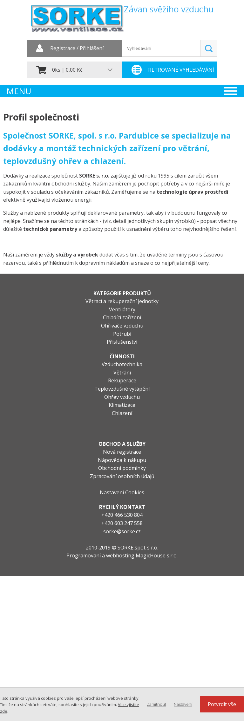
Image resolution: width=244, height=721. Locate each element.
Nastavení (183, 704)
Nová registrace (122, 451)
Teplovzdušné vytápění (122, 388)
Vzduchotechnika (122, 364)
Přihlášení (92, 48)
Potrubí (122, 333)
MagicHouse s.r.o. (157, 555)
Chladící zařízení (122, 317)
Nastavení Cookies (122, 492)
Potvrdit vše (222, 704)
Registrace (62, 48)
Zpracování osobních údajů (122, 476)
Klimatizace (122, 404)
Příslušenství (122, 341)
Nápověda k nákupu (122, 460)
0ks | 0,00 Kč (67, 69)
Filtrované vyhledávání (180, 69)
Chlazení (122, 413)
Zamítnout (156, 704)
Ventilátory (122, 309)
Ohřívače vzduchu (122, 325)
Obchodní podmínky (122, 467)
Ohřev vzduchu (122, 396)
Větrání (122, 372)
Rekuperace (122, 380)
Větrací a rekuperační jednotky (122, 301)
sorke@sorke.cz (122, 531)
